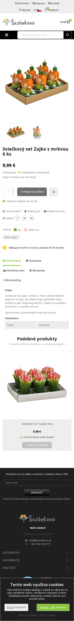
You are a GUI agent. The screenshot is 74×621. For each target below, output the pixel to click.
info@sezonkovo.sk (40, 540)
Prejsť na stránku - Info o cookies (37, 615)
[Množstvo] (9, 191)
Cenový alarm (12, 211)
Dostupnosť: (9, 172)
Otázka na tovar (54, 211)
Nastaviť (16, 607)
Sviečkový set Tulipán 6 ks (37, 423)
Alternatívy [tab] (12, 280)
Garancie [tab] (33, 261)
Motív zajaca (11, 237)
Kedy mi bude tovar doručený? (19, 177)
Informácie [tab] (12, 261)
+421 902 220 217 (40, 544)
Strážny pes (32, 211)
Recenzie (37, 270)
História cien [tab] (13, 270)
